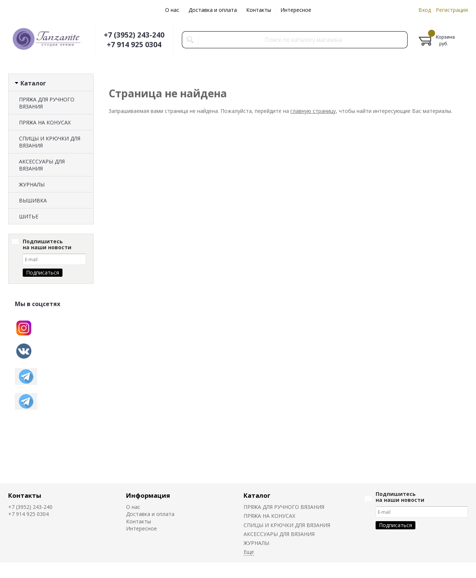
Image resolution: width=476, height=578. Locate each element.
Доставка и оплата (213, 9)
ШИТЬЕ (28, 216)
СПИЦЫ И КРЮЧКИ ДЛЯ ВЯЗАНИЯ (49, 142)
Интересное (295, 9)
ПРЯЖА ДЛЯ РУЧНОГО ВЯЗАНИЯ (46, 103)
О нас (172, 9)
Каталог (257, 495)
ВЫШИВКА (33, 200)
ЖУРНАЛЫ (32, 184)
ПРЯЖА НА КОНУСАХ (45, 122)
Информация (148, 495)
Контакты (258, 9)
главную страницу (313, 110)
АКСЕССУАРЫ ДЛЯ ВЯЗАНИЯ (42, 165)
